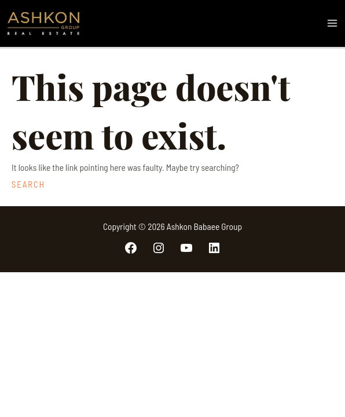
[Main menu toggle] (332, 23)
